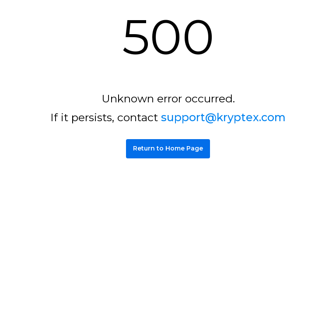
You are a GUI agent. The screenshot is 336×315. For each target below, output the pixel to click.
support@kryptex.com (223, 117)
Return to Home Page (168, 148)
